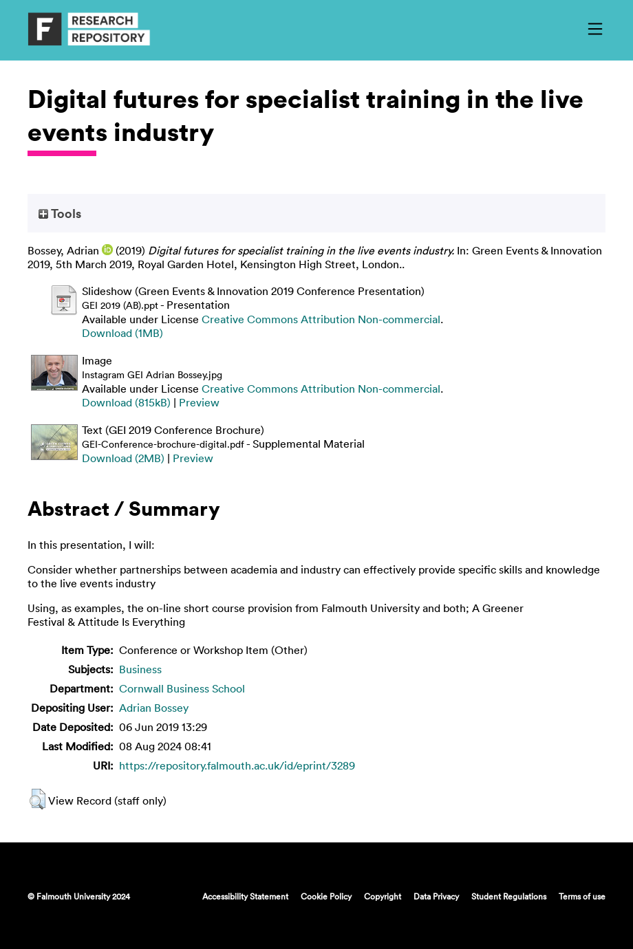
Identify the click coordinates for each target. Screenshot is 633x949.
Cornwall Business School (182, 688)
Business (140, 669)
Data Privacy (436, 896)
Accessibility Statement (245, 896)
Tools (60, 213)
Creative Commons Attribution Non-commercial (321, 319)
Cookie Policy (326, 896)
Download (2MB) (123, 458)
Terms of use (582, 896)
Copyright (382, 896)
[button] (37, 799)
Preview (199, 402)
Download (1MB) (122, 333)
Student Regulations (508, 896)
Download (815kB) (126, 402)
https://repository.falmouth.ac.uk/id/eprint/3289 (237, 765)
